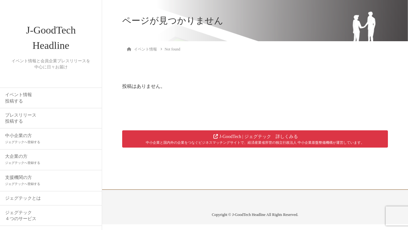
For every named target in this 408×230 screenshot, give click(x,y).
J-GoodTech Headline (51, 37)
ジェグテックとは (23, 198)
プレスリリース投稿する (20, 118)
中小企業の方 (22, 138)
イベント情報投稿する (18, 97)
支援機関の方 (22, 180)
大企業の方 (22, 159)
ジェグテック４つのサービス (20, 215)
